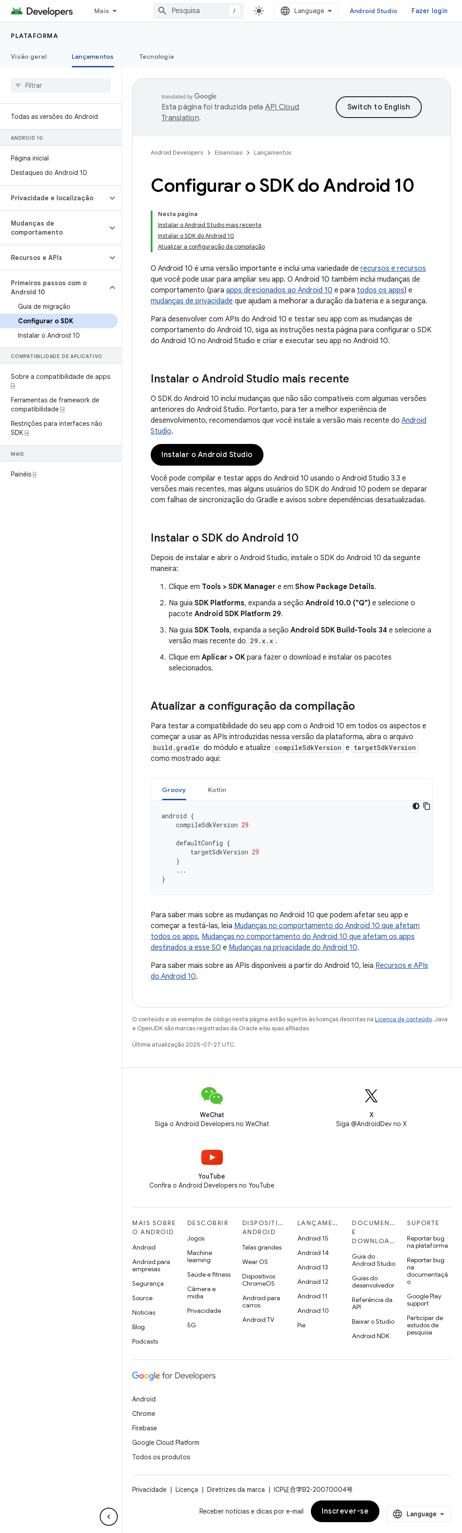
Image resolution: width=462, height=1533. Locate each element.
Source (142, 1298)
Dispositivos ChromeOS (258, 1280)
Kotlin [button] (217, 790)
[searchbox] (61, 85)
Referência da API (372, 1303)
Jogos (195, 1238)
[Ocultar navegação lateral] (109, 1517)
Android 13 (312, 1267)
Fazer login (429, 11)
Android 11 (312, 1296)
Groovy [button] (174, 790)
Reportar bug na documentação (427, 1271)
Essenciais (228, 152)
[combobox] (198, 11)
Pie (301, 1325)
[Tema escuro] (416, 806)
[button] (53, 198)
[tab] (174, 789)
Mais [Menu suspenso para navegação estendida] (101, 11)
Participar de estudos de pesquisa (425, 1325)
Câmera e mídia (201, 1292)
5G (191, 1325)
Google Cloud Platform (165, 1443)
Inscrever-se (345, 1511)
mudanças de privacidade (192, 301)
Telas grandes (262, 1247)
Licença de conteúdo (403, 1019)
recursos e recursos (393, 268)
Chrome (143, 1414)
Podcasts (145, 1341)
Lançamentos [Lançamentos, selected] (93, 56)
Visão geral (28, 56)
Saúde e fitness (209, 1274)
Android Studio (373, 11)
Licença (187, 1489)
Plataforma (34, 36)
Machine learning (199, 1256)
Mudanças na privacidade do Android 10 (293, 947)
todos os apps (380, 290)
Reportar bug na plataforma (427, 1242)
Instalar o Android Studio (207, 454)
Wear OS (255, 1262)
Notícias (143, 1312)
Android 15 (312, 1238)
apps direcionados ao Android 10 (279, 290)
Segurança (148, 1283)
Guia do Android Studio (373, 1260)
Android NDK (370, 1336)
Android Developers (177, 152)
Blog (138, 1327)
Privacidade (204, 1311)
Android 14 (313, 1253)
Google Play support (424, 1299)
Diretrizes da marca (236, 1489)
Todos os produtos (161, 1457)
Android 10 (313, 1311)
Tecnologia (156, 56)
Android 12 (312, 1282)
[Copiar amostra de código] (426, 806)
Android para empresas (151, 1265)
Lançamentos (272, 152)
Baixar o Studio (373, 1321)
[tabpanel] (291, 848)
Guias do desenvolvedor (373, 1281)
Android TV (258, 1320)
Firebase (144, 1428)
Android (144, 1247)
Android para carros (261, 1301)
